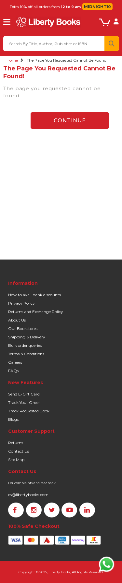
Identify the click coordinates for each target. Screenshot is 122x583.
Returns (15, 442)
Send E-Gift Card (24, 394)
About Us (17, 320)
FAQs (13, 370)
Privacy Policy (21, 303)
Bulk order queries (25, 345)
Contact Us (18, 451)
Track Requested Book (28, 410)
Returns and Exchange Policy (35, 311)
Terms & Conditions (26, 353)
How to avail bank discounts (34, 294)
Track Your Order (24, 402)
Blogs (13, 419)
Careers (15, 362)
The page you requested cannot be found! (67, 60)
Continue (70, 120)
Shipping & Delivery (26, 336)
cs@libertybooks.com (28, 494)
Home (12, 60)
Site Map (16, 459)
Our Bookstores (22, 328)
